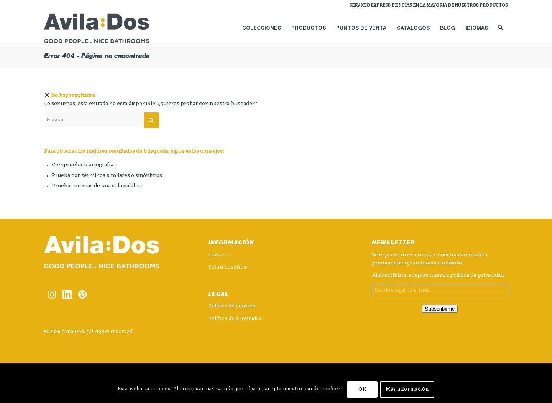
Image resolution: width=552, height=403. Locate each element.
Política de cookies (231, 306)
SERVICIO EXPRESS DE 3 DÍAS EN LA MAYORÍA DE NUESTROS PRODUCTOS (428, 5)
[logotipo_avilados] (106, 28)
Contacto (219, 255)
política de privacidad (477, 275)
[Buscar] (500, 28)
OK (362, 389)
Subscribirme (440, 309)
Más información (407, 389)
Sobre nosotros (227, 267)
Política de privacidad (235, 318)
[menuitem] (426, 6)
